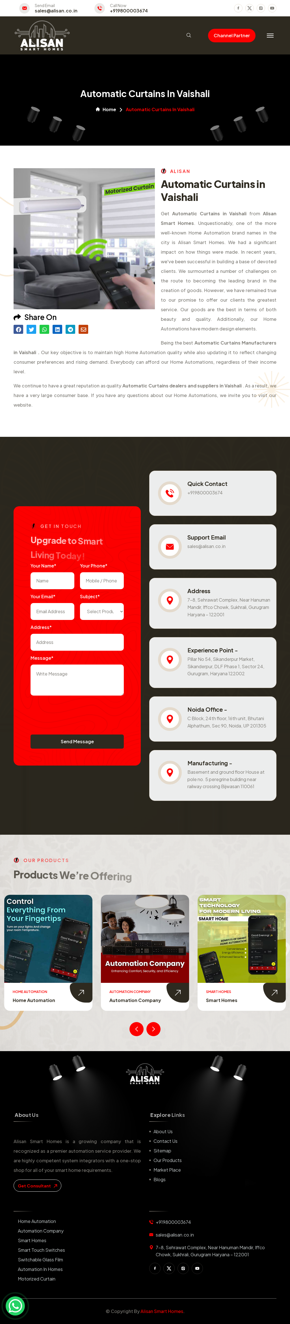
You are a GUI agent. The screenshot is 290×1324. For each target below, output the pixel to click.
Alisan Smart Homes (161, 1311)
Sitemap (162, 1151)
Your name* (43, 566)
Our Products (167, 1160)
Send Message (77, 741)
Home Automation (34, 1000)
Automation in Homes (40, 1269)
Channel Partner (232, 35)
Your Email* (43, 596)
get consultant (37, 1185)
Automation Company (135, 1000)
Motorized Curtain (36, 1279)
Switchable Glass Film (40, 1259)
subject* (90, 596)
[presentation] (73, 712)
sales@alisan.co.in (56, 11)
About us (163, 1131)
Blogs (159, 1179)
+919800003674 (129, 11)
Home (106, 109)
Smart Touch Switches (41, 1250)
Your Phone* (93, 566)
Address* (41, 627)
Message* (42, 658)
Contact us (165, 1141)
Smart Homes (221, 1000)
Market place (167, 1170)
